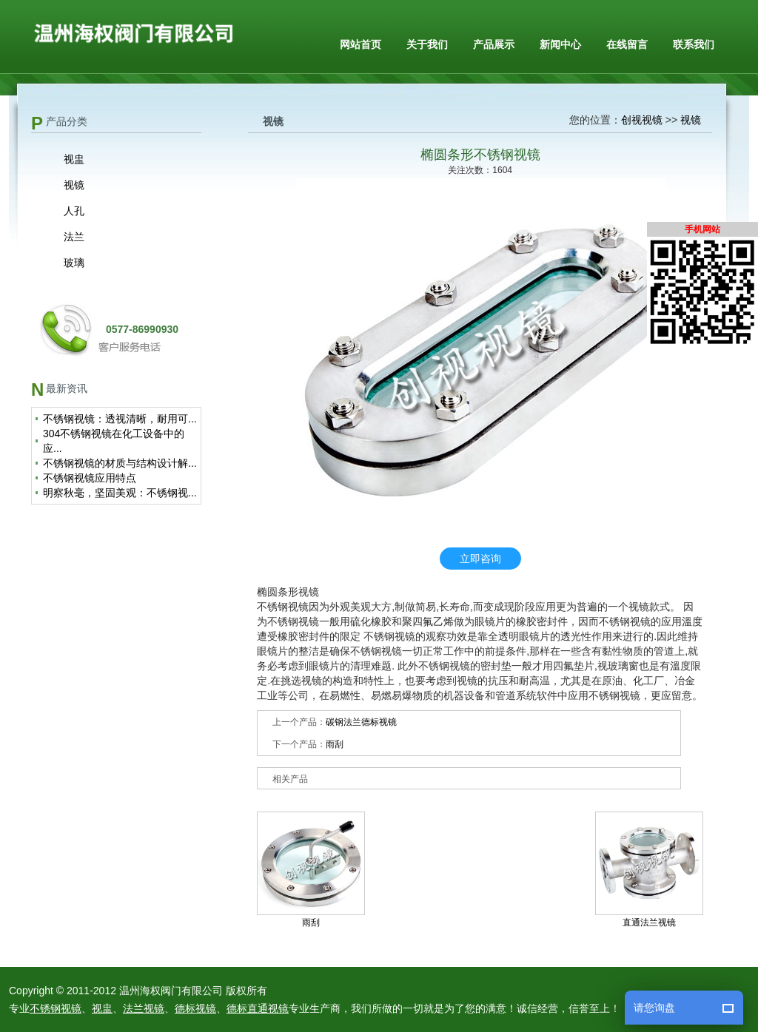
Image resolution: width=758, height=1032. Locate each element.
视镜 (74, 185)
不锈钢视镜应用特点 (89, 478)
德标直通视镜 (258, 1008)
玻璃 (74, 263)
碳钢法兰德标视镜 (361, 722)
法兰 (74, 237)
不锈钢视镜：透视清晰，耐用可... (120, 419)
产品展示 (493, 44)
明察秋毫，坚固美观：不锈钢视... (120, 493)
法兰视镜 (143, 1008)
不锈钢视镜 (55, 1008)
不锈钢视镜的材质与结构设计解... (120, 463)
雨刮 (334, 744)
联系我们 (693, 44)
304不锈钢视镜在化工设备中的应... (113, 441)
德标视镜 (195, 1008)
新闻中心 (560, 44)
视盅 (74, 159)
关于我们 (427, 44)
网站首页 (360, 44)
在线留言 (627, 44)
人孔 (74, 211)
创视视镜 (642, 120)
